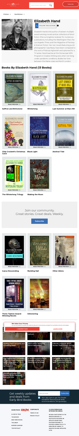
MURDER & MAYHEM (16, 425)
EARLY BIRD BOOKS (16, 420)
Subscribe (70, 4)
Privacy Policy (34, 416)
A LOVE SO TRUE (16, 414)
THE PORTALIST (16, 428)
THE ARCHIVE (15, 417)
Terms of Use (34, 413)
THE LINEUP (14, 422)
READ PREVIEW (14, 104)
